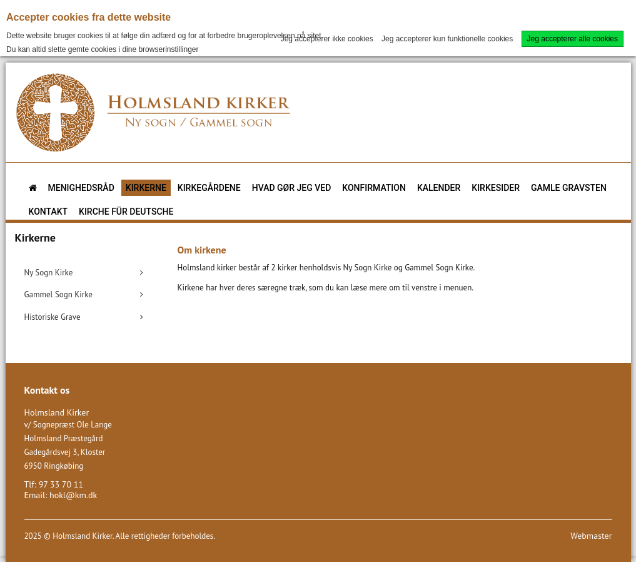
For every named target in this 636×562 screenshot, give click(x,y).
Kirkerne (146, 188)
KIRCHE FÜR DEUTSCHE (126, 212)
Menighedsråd (81, 188)
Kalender (438, 188)
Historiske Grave (52, 317)
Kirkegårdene (209, 188)
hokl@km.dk (73, 495)
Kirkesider (496, 188)
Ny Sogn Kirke (48, 272)
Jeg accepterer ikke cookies (327, 38)
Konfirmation (374, 188)
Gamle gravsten (569, 188)
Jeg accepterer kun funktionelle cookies (447, 38)
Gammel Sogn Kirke (58, 294)
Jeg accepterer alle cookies (572, 38)
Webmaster (591, 535)
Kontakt (48, 212)
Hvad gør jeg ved (291, 188)
